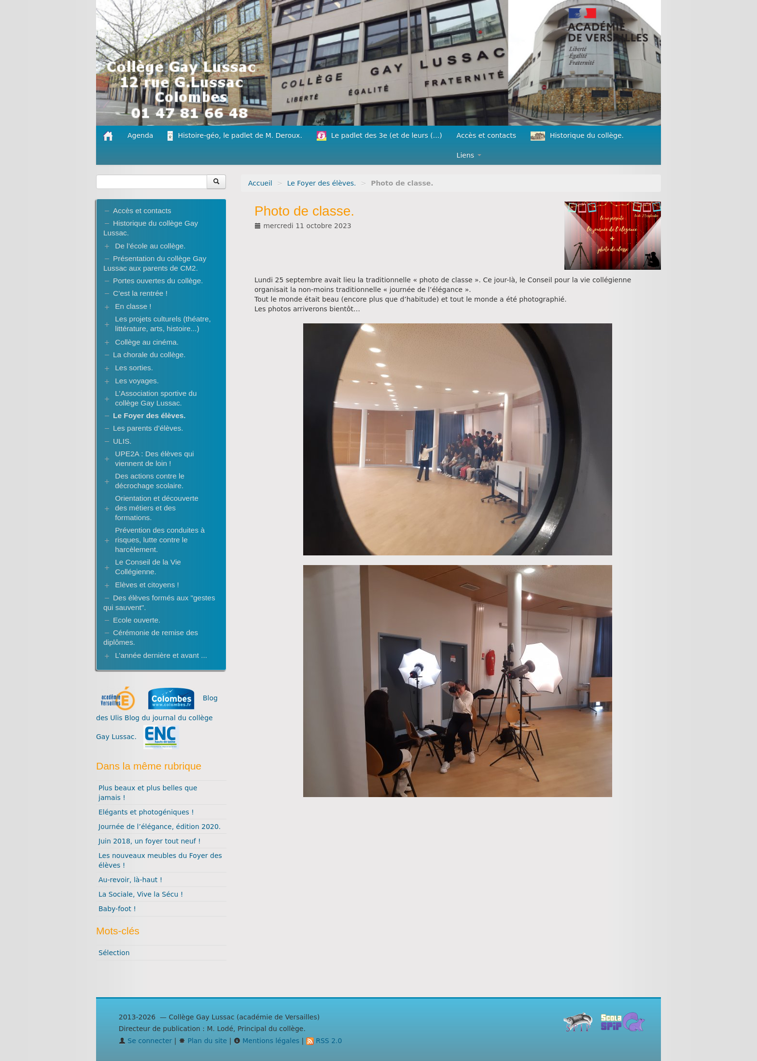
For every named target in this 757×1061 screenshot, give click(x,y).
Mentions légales (266, 1041)
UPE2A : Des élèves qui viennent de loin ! (154, 458)
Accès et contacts (486, 135)
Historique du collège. (577, 136)
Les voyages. (137, 381)
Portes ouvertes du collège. (158, 280)
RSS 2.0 (324, 1041)
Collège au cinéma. (147, 342)
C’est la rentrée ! (140, 293)
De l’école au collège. (150, 246)
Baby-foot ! (117, 909)
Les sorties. (134, 367)
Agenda (140, 135)
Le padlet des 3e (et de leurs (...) (379, 136)
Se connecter (145, 1041)
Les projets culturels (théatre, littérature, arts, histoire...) (162, 324)
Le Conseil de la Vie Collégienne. (148, 567)
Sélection (114, 953)
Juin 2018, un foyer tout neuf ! (149, 841)
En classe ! (133, 306)
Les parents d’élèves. (148, 428)
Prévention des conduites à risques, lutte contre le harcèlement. (160, 539)
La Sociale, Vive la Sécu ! (140, 894)
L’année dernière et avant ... (161, 655)
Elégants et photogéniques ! (146, 812)
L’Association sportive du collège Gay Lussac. (155, 398)
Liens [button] (469, 155)
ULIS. (122, 441)
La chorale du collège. (149, 354)
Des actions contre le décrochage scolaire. (149, 481)
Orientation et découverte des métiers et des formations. (156, 508)
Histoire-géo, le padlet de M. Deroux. (235, 136)
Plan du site (203, 1041)
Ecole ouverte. (136, 620)
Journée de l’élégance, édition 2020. (159, 826)
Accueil (260, 183)
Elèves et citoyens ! (147, 585)
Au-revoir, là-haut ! (130, 880)
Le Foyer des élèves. (321, 183)
